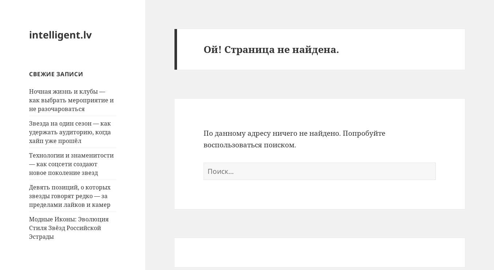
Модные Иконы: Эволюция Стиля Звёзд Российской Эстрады (69, 228)
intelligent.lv (60, 34)
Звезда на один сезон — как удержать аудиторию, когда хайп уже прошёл (70, 132)
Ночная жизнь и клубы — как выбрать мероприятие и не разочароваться (71, 100)
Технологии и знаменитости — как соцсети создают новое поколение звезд (71, 164)
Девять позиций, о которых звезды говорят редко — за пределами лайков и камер (70, 196)
